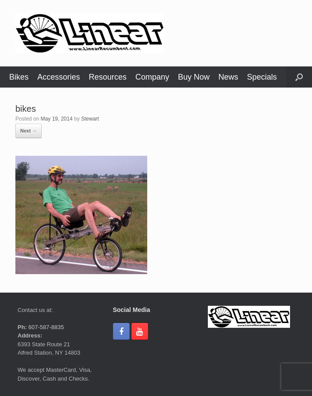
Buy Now (194, 77)
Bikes (19, 77)
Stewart (90, 119)
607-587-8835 (45, 327)
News (228, 77)
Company (152, 77)
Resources (108, 77)
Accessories (58, 77)
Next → (28, 130)
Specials (262, 77)
